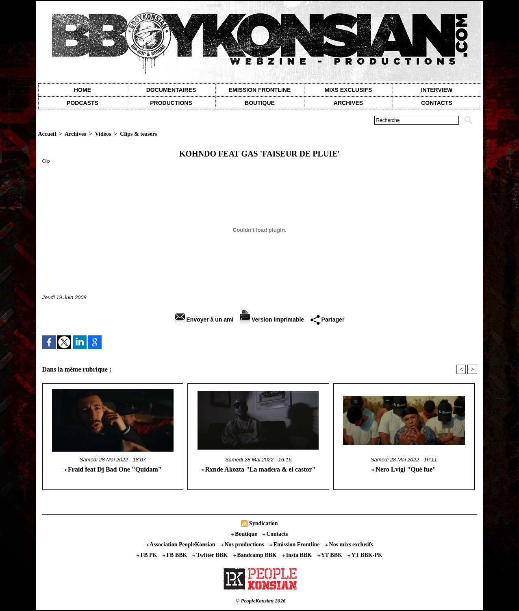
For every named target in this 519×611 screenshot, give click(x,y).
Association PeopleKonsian (181, 544)
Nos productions (243, 544)
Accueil (47, 134)
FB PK (148, 555)
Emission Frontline (260, 90)
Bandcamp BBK (255, 555)
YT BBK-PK (364, 555)
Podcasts (82, 103)
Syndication (263, 523)
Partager (328, 319)
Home (82, 90)
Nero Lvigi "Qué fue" (403, 469)
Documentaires (171, 90)
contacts (436, 103)
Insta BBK (297, 555)
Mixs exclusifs (348, 90)
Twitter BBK (211, 555)
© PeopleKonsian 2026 (260, 601)
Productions (171, 103)
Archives (348, 103)
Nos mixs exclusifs (349, 544)
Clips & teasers (138, 134)
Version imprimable (272, 319)
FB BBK (176, 555)
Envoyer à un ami (204, 319)
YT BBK (330, 555)
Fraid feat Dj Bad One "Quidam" (113, 469)
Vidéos (103, 134)
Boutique (260, 103)
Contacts (275, 534)
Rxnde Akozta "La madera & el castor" (258, 469)
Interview (437, 90)
